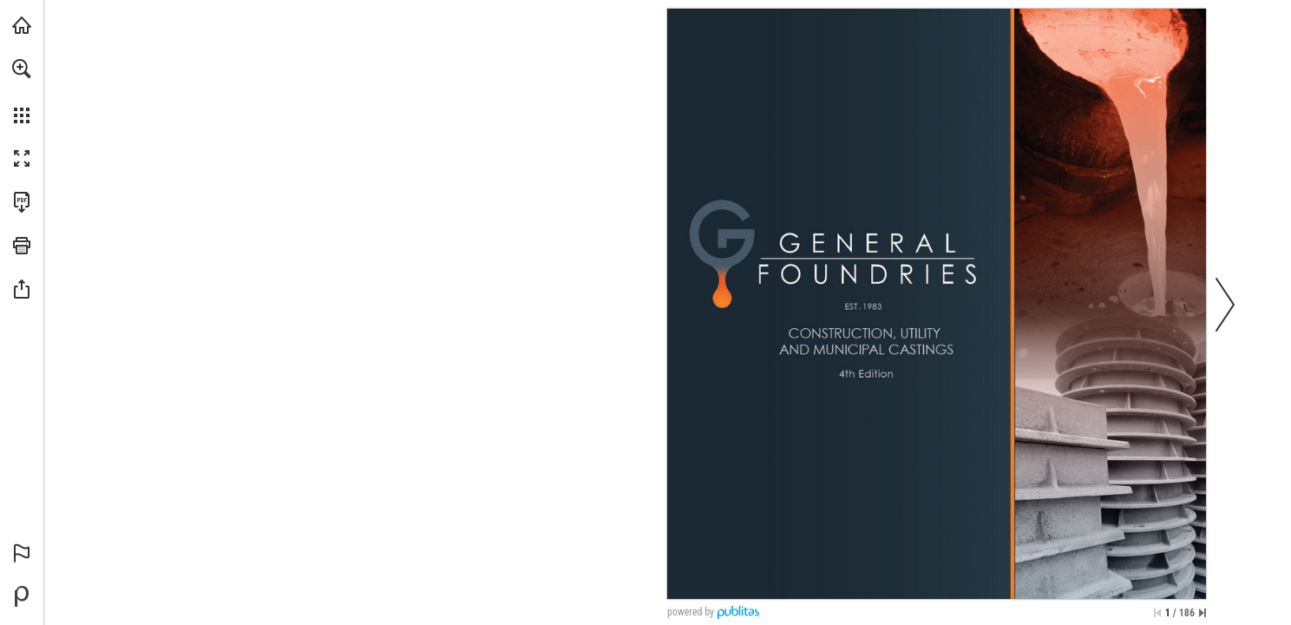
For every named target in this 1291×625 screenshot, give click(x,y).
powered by (690, 612)
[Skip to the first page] (1157, 613)
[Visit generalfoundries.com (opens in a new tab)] (21, 25)
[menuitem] (21, 91)
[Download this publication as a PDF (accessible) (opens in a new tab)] (21, 202)
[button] (21, 68)
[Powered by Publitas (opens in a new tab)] (21, 596)
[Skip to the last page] (1202, 613)
